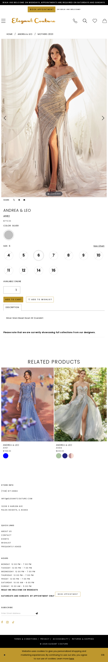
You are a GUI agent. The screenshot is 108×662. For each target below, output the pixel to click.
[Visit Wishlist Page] (95, 21)
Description (12, 307)
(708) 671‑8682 (9, 491)
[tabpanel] (54, 118)
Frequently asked (11, 546)
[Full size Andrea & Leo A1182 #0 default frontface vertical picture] (54, 118)
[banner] (33, 21)
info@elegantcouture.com (16, 498)
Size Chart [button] (99, 246)
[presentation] (27, 404)
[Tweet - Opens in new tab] (14, 200)
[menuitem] (75, 21)
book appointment (68, 594)
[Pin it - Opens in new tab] (19, 200)
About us (6, 531)
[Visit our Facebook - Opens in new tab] (2, 622)
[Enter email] (19, 613)
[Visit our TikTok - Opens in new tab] (13, 622)
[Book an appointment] (41, 9)
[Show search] (85, 21)
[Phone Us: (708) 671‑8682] (75, 21)
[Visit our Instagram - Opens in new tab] (7, 622)
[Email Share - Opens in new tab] (24, 200)
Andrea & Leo (25, 34)
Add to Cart (13, 299)
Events (5, 539)
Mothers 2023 (45, 34)
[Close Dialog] (4, 654)
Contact (6, 535)
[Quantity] (11, 290)
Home (10, 34)
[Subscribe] (37, 613)
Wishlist (6, 543)
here (71, 658)
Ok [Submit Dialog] (103, 654)
